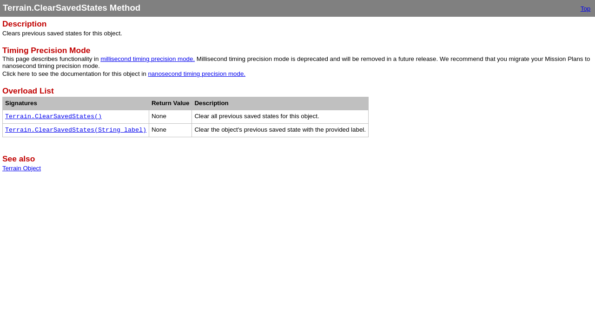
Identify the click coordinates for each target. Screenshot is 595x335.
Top (586, 8)
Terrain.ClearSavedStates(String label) (75, 130)
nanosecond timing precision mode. (196, 73)
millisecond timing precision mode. (147, 58)
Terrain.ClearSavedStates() (53, 116)
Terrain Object (21, 168)
